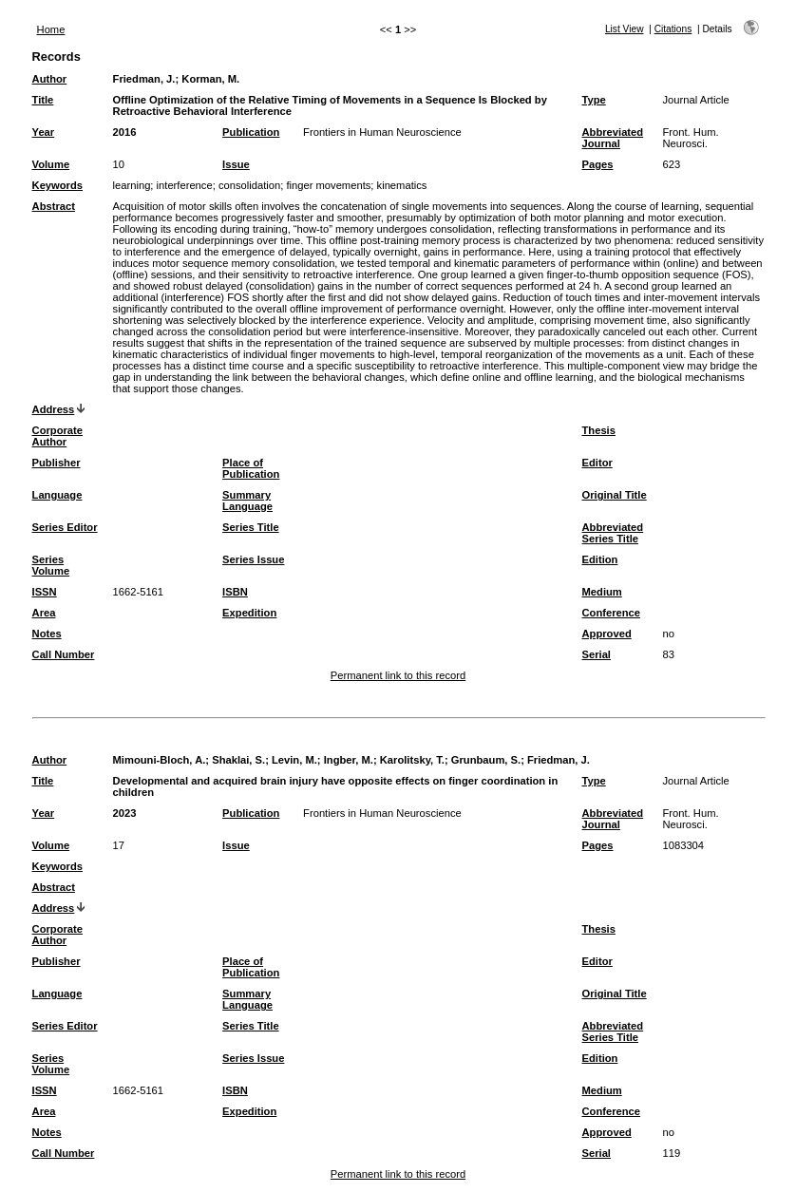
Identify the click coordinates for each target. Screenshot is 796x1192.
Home (51, 29)
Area (44, 612)
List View (624, 29)
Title (43, 99)
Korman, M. (210, 79)
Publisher (56, 462)
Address (53, 409)
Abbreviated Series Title (613, 532)
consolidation (249, 185)
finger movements (328, 185)
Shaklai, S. (238, 760)
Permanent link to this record (398, 675)
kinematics (402, 185)
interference (185, 185)
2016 (125, 132)
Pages (598, 164)
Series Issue (253, 559)
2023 (125, 813)
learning (132, 185)
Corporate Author (57, 436)
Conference (611, 612)
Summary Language (247, 500)
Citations (673, 29)
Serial (596, 654)
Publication (250, 132)
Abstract (53, 206)
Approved (607, 633)
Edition (600, 559)
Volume (51, 164)
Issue (236, 164)
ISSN (44, 591)
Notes (47, 633)
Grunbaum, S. (486, 760)
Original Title (614, 495)
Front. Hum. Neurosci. (691, 137)
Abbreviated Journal (613, 137)
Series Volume (51, 565)
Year (43, 132)
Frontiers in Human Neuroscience (382, 132)
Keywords (57, 185)
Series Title (250, 527)
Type (594, 99)
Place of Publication (250, 468)
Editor (597, 462)
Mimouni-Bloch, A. (159, 760)
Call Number (63, 654)
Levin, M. (294, 760)
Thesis (599, 430)
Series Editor (65, 527)
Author (49, 79)
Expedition (249, 612)
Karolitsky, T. (412, 760)
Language (57, 495)
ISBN (235, 591)
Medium (602, 591)
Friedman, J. (144, 79)
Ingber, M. (348, 760)
